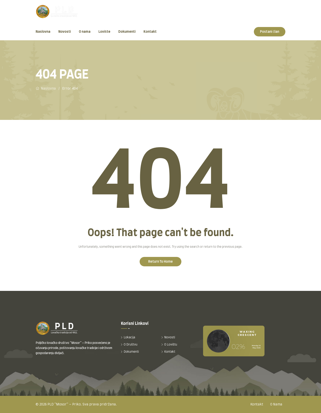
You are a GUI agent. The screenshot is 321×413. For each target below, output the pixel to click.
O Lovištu (170, 344)
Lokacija (129, 337)
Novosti (64, 31)
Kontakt (150, 31)
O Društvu (130, 344)
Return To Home (160, 261)
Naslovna (43, 31)
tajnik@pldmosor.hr (220, 14)
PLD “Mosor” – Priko (64, 404)
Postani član (269, 31)
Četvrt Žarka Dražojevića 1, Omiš (156, 14)
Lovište (104, 31)
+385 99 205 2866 (270, 14)
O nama (84, 31)
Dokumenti (127, 31)
